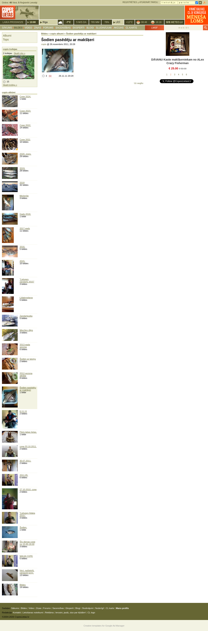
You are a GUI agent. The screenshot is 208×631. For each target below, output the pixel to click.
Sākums (7, 27)
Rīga (45, 22)
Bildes (18, 27)
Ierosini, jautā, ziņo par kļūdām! (70, 612)
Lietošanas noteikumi (33, 612)
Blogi (90, 27)
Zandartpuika (26, 316)
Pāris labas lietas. (28, 432)
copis (43, 44)
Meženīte (24, 196)
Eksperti (78, 27)
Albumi (7, 35)
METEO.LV (174, 22)
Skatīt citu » (19, 53)
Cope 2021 (25, 139)
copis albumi (57, 33)
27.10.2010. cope (28, 489)
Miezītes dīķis (26, 330)
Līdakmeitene (26, 297)
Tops (6, 39)
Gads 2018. (25, 214)
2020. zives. (25, 154)
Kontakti (17, 612)
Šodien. (23, 527)
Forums (48, 27)
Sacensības (63, 27)
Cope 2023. (25, 111)
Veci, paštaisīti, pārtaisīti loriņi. (27, 571)
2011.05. (24, 475)
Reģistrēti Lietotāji (27, 2)
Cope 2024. (25, 96)
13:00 (33, 22)
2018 (22, 182)
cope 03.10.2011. (28, 446)
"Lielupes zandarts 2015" (27, 280)
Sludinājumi (104, 27)
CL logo (91, 612)
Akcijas (119, 27)
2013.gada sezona (25, 345)
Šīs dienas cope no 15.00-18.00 (27, 543)
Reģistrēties (130, 2)
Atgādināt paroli (148, 2)
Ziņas (37, 27)
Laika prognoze (13, 22)
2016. (22, 247)
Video (28, 27)
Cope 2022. (25, 125)
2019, (22, 168)
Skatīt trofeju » (10, 85)
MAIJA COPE (26, 556)
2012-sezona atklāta (26, 374)
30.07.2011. (25, 461)
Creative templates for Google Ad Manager (104, 626)
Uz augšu (138, 83)
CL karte (131, 27)
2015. (22, 261)
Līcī (118, 22)
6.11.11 (23, 411)
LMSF (154, 27)
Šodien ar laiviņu (28, 359)
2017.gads (25, 228)
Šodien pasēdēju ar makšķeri (28, 388)
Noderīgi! (99, 608)
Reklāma (49, 612)
